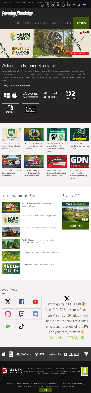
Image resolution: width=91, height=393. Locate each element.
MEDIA (38, 23)
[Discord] (74, 5)
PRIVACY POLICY (35, 368)
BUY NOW (81, 23)
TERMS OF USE (51, 368)
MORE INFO (76, 225)
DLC (46, 23)
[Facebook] (52, 5)
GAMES (27, 23)
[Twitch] (68, 5)
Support (48, 2)
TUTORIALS (66, 23)
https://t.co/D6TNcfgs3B (67, 338)
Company (58, 2)
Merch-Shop (8, 2)
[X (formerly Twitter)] (48, 5)
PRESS (73, 368)
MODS (54, 23)
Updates (39, 2)
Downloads (20, 2)
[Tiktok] (79, 5)
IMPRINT (64, 368)
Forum (30, 2)
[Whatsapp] (42, 5)
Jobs (67, 2)
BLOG (18, 23)
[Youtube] (58, 5)
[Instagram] (63, 5)
